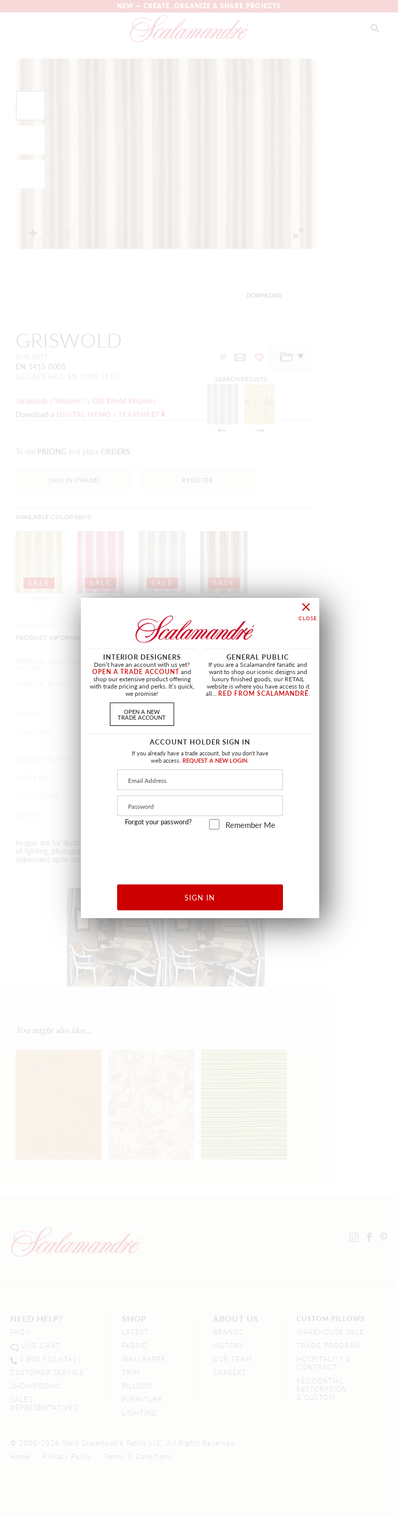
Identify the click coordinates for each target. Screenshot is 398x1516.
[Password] (200, 805)
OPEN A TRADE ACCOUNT (135, 671)
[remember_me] (214, 824)
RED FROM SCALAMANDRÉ (263, 693)
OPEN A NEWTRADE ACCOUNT (142, 714)
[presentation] (200, 853)
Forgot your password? (158, 821)
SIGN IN (199, 897)
